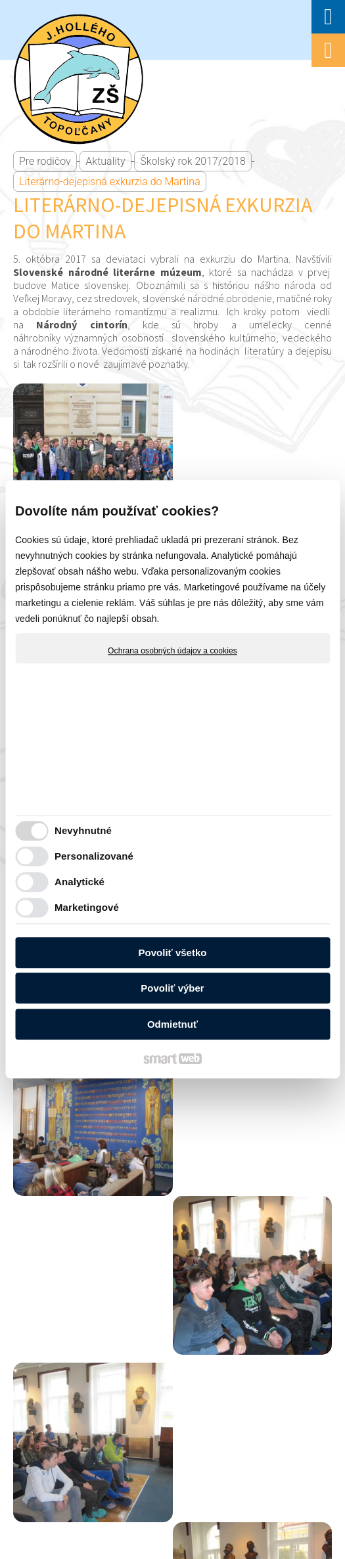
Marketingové (87, 907)
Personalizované (94, 856)
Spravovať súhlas (286, 1428)
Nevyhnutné (83, 831)
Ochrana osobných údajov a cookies (172, 650)
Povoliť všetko (173, 952)
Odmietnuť (172, 1024)
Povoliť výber (172, 988)
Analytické (79, 882)
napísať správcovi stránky (69, 1428)
